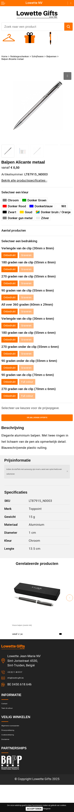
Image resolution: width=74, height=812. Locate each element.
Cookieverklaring (12, 759)
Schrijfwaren (49, 56)
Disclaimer (8, 765)
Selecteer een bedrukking (23, 244)
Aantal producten (16, 233)
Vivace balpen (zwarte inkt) (30, 636)
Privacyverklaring (12, 752)
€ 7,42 (19, 645)
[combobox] (33, 27)
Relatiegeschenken (25, 56)
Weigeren (47, 809)
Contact (6, 719)
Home (5, 56)
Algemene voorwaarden (17, 745)
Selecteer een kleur (18, 193)
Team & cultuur (11, 725)
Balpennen (8, 59)
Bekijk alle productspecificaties (24, 181)
